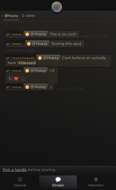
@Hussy (11, 15)
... (23, 78)
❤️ (13, 79)
